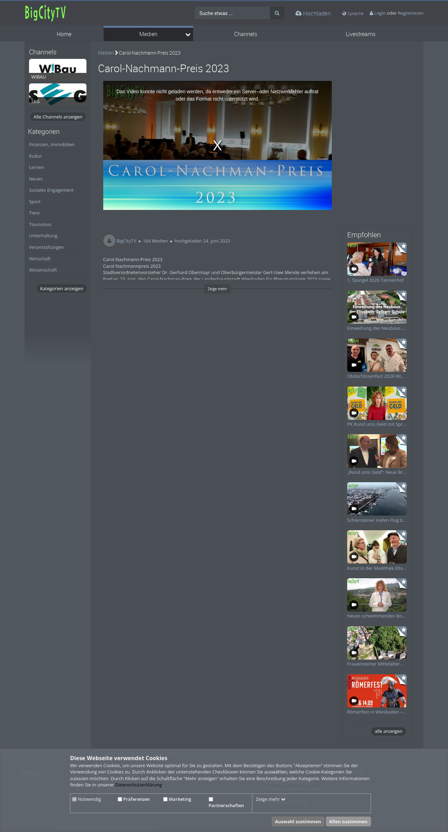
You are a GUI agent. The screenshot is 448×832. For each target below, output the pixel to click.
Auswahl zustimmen (298, 821)
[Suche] (277, 13)
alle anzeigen (388, 731)
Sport (35, 201)
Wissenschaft (43, 270)
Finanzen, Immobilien (52, 144)
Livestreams (361, 34)
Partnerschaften (226, 803)
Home (64, 34)
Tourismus (40, 224)
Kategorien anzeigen (61, 288)
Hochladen (313, 13)
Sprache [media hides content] (353, 13)
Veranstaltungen (46, 247)
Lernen (36, 167)
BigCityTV (126, 241)
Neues (36, 179)
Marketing (177, 799)
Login (380, 13)
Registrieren (411, 13)
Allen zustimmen (348, 821)
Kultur (35, 156)
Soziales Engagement (51, 190)
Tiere (34, 213)
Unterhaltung (43, 235)
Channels (245, 34)
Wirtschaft (40, 258)
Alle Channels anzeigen (58, 117)
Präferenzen (134, 799)
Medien (148, 34)
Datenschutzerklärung (138, 785)
